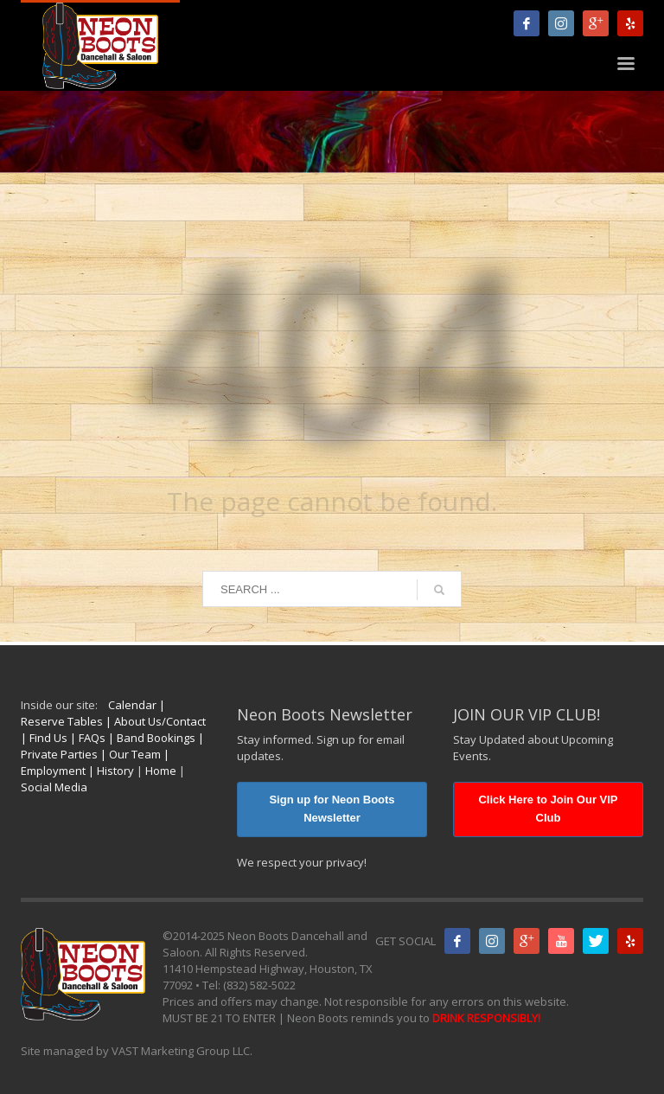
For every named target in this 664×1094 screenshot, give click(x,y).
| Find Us (44, 737)
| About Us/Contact (154, 721)
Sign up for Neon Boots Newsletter (331, 808)
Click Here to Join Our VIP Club (547, 808)
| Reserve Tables (93, 713)
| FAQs (86, 737)
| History (110, 770)
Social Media (54, 787)
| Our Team (129, 754)
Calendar (132, 705)
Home (160, 770)
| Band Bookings (150, 737)
